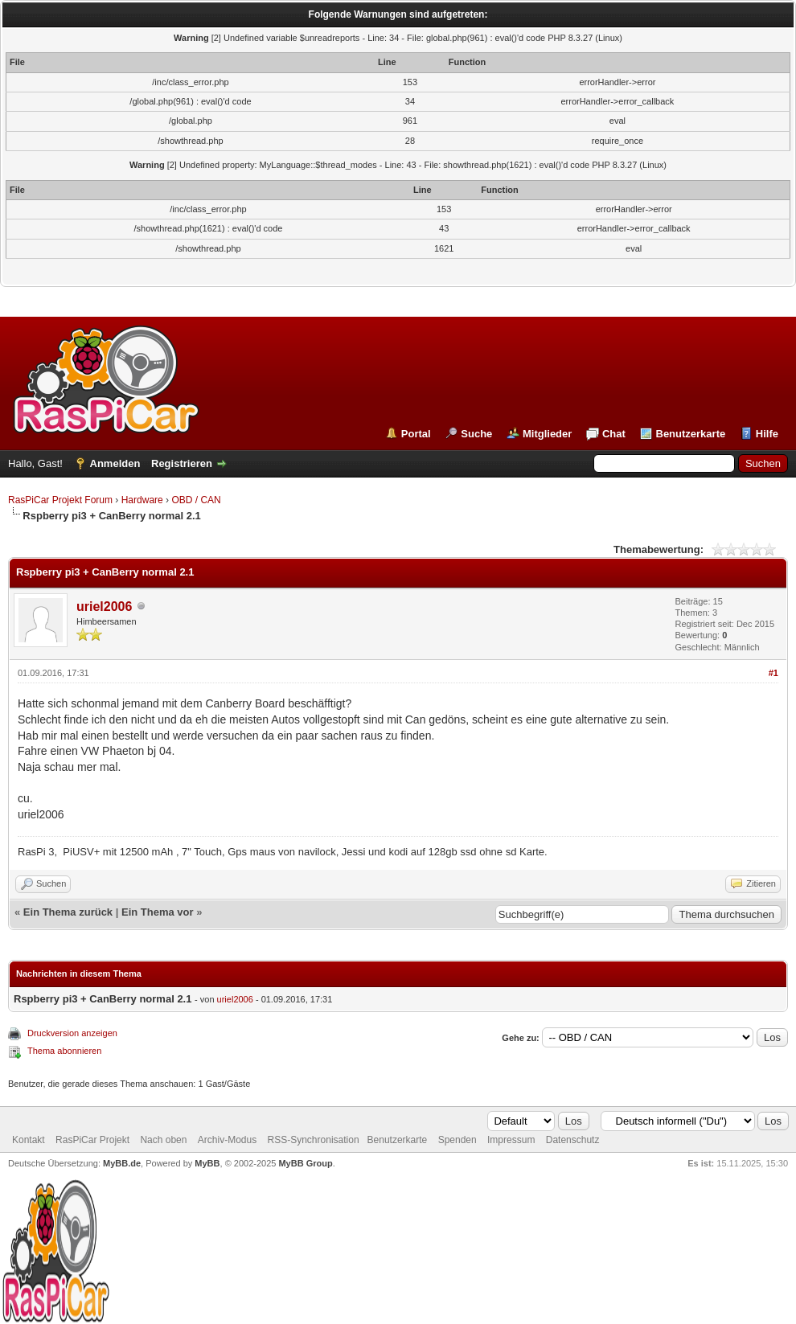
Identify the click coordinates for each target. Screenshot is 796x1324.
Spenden (457, 1140)
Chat (614, 434)
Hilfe (767, 434)
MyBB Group (305, 1163)
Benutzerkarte (691, 434)
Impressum (511, 1140)
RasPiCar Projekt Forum (60, 500)
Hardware (142, 500)
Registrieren (181, 463)
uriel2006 (104, 606)
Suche (476, 434)
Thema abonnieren (64, 1051)
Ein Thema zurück (68, 912)
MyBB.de (122, 1163)
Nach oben (163, 1140)
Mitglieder (547, 434)
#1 (773, 673)
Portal (416, 434)
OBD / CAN (195, 500)
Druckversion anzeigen (72, 1033)
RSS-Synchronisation (313, 1140)
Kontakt (28, 1140)
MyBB (207, 1163)
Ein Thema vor (157, 912)
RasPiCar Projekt (93, 1140)
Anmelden (115, 463)
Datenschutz (573, 1140)
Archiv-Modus (227, 1140)
